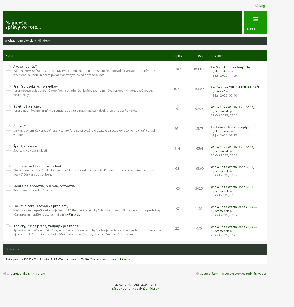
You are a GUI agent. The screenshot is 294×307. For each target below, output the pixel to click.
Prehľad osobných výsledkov (35, 86)
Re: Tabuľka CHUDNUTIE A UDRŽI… (236, 87)
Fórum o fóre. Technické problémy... (42, 206)
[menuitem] (244, 273)
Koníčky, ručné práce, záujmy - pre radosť (46, 226)
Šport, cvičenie (25, 146)
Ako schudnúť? (25, 66)
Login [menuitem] (261, 5)
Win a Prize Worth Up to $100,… (234, 107)
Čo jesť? (19, 126)
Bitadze (125, 259)
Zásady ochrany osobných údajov (135, 288)
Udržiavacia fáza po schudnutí (37, 166)
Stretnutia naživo (27, 106)
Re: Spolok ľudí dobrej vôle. (231, 67)
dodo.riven (222, 71)
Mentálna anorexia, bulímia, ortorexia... (45, 186)
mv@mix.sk (72, 214)
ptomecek (222, 111)
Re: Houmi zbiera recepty (229, 127)
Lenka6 (220, 91)
